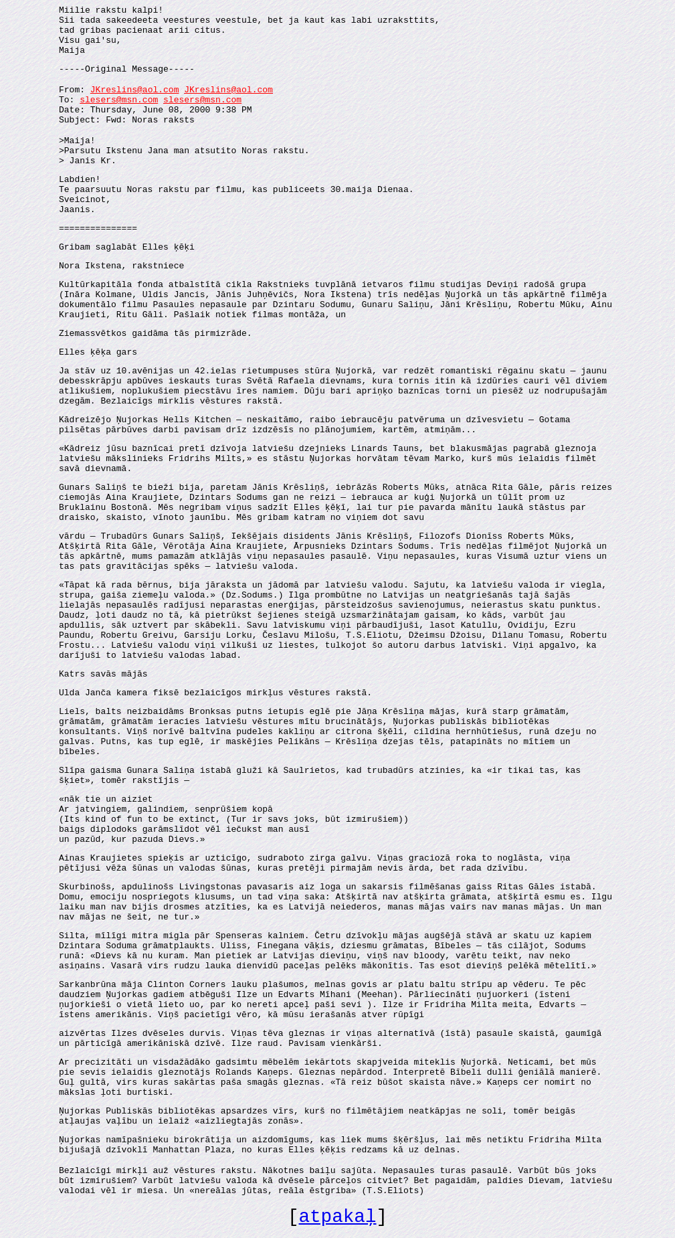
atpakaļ (337, 1217)
